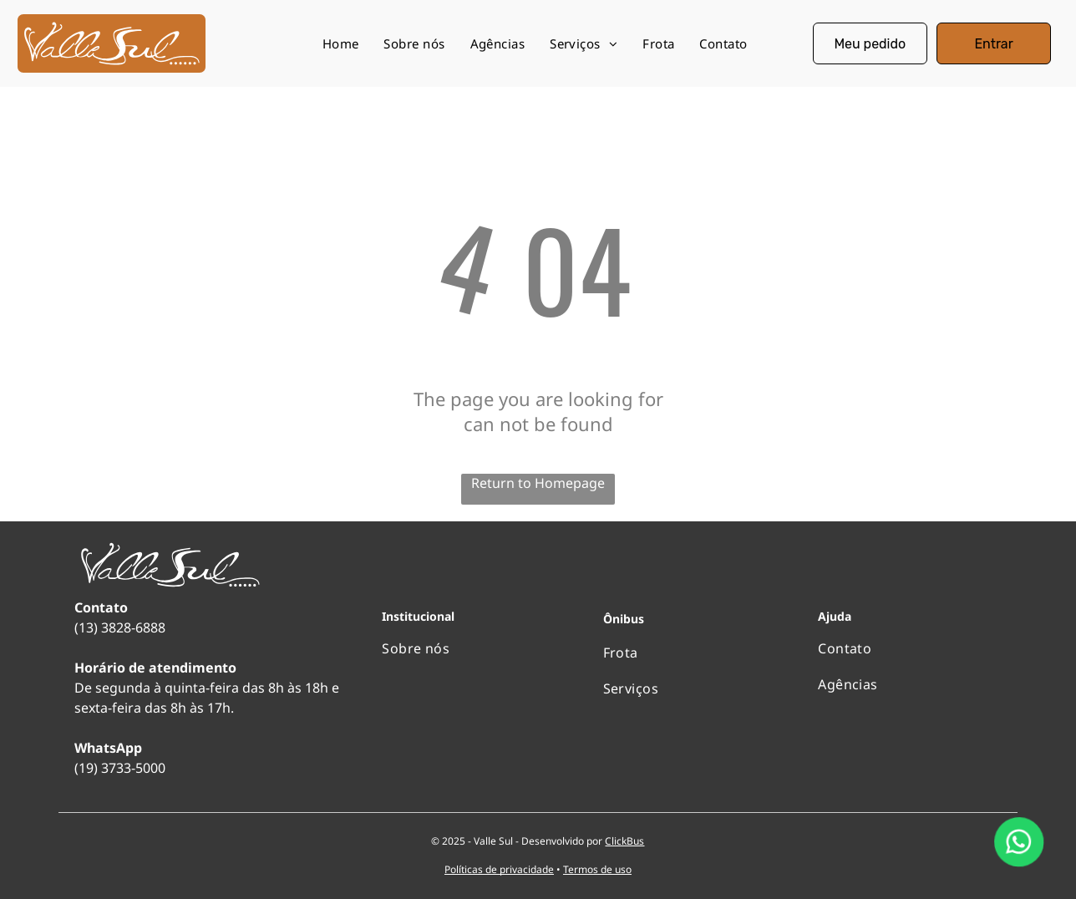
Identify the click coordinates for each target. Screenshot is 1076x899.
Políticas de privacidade (499, 869)
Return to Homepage (538, 483)
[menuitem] (341, 43)
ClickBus (624, 841)
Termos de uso (597, 869)
